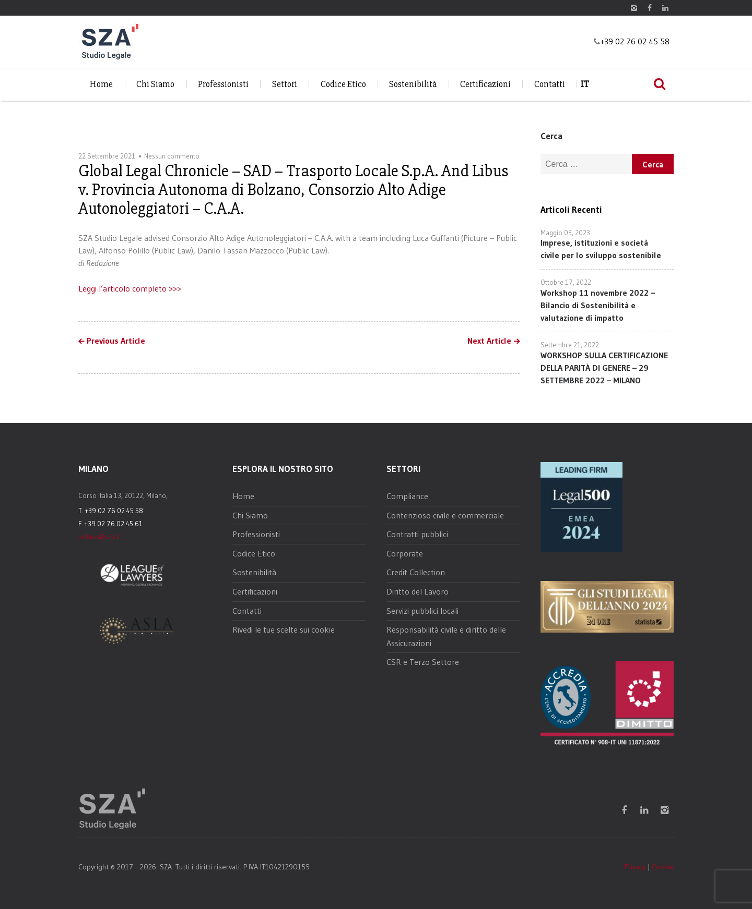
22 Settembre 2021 (106, 156)
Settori (284, 84)
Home (101, 84)
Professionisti (223, 84)
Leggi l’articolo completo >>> (129, 288)
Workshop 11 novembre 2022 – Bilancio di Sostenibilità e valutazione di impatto (597, 305)
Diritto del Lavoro (417, 591)
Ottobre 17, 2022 (565, 282)
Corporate (404, 553)
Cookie (663, 866)
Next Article (489, 341)
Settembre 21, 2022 (569, 345)
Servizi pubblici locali (422, 610)
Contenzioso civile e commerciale (445, 515)
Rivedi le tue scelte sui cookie (283, 629)
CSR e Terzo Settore (422, 662)
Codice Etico (343, 84)
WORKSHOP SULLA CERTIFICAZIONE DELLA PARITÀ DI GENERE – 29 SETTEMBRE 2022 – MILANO (604, 367)
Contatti (549, 84)
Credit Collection (415, 572)
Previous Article (116, 341)
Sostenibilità (413, 84)
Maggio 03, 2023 (565, 232)
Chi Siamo (155, 84)
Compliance (407, 496)
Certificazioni (485, 84)
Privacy (635, 866)
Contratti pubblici (417, 534)
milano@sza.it (99, 536)
